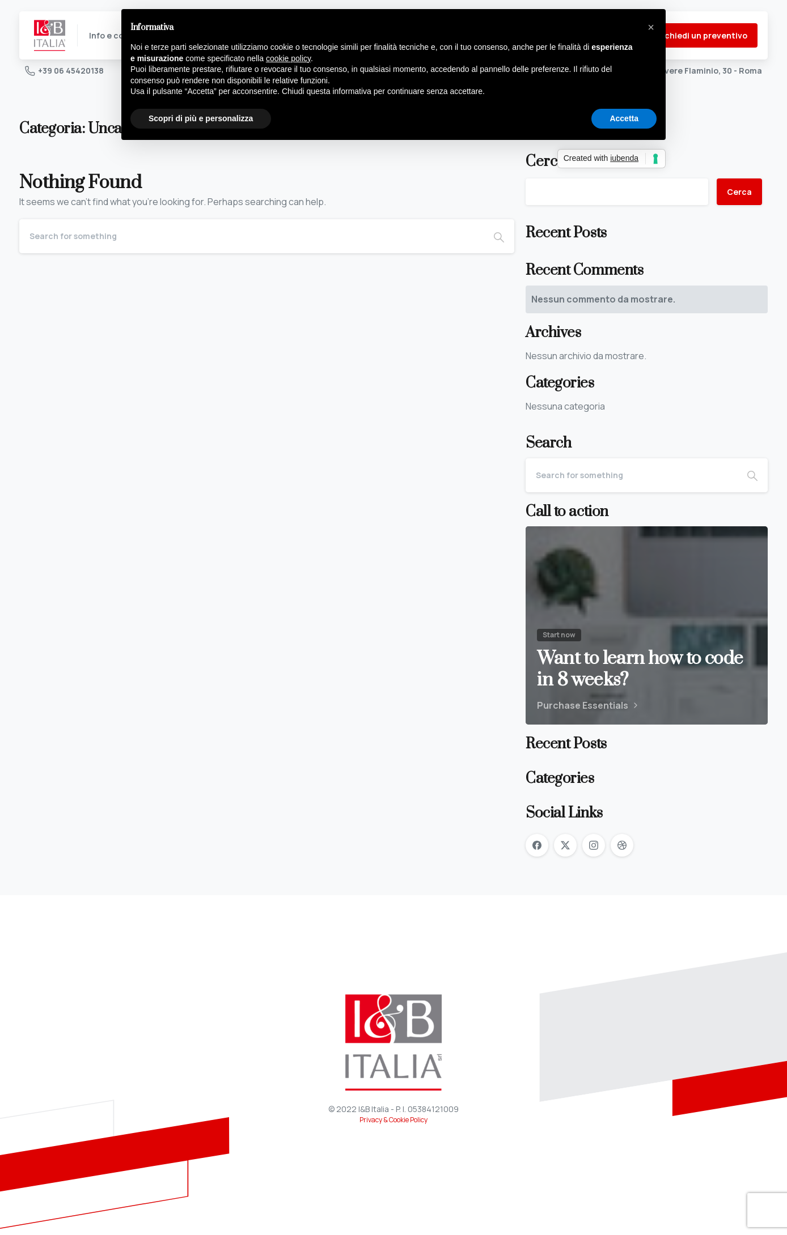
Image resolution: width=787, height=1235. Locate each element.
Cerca (739, 191)
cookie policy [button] (288, 58)
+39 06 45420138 (64, 70)
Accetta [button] (624, 118)
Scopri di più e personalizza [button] (201, 118)
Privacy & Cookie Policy (393, 1120)
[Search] (251, 236)
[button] (651, 27)
